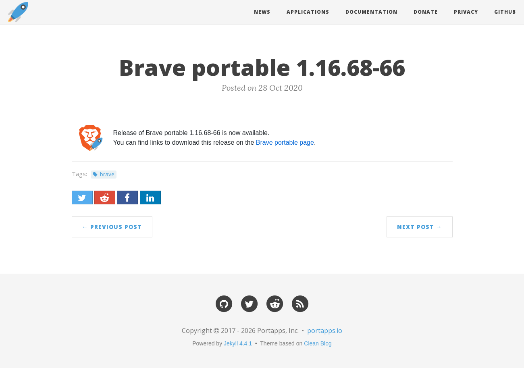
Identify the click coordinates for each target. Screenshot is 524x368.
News (262, 11)
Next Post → (419, 227)
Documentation (371, 11)
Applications (308, 11)
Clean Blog (318, 343)
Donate (426, 11)
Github (505, 11)
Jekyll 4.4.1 (238, 343)
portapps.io (324, 330)
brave (107, 174)
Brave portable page (285, 142)
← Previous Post (112, 227)
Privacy (466, 11)
